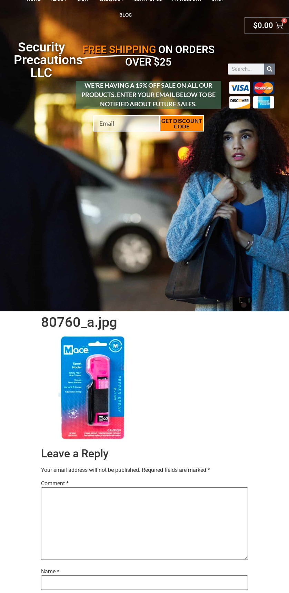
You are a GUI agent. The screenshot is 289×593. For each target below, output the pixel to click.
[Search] (269, 69)
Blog (125, 15)
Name (50, 571)
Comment (55, 483)
